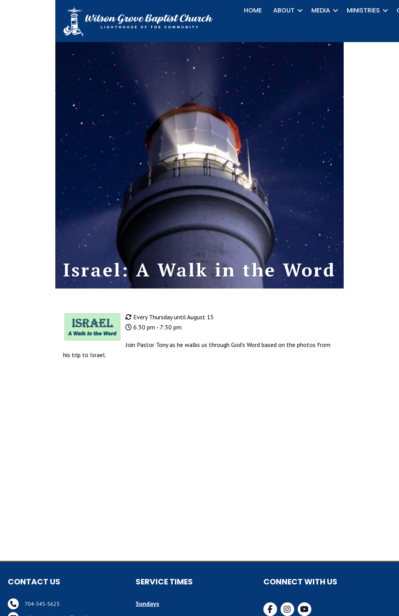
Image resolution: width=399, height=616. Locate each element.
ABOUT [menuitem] (284, 10)
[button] (300, 10)
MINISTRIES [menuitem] (363, 10)
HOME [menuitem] (253, 10)
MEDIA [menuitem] (320, 10)
